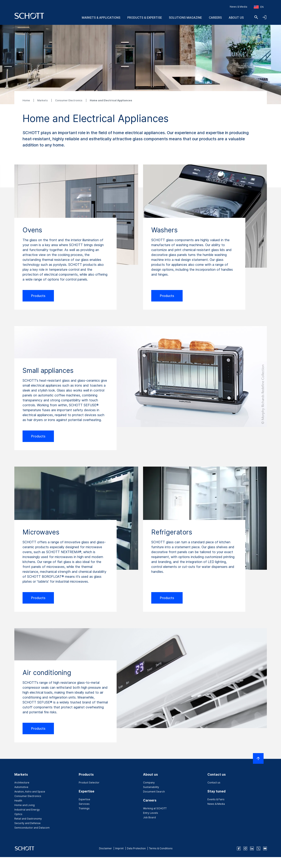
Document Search (154, 791)
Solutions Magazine (185, 17)
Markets (42, 100)
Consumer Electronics (69, 100)
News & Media (238, 6)
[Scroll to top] (258, 758)
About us (236, 17)
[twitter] (258, 848)
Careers (215, 17)
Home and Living (24, 805)
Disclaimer (105, 848)
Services (84, 803)
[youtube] (265, 848)
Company (149, 782)
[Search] (256, 17)
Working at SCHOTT (155, 808)
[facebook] (239, 848)
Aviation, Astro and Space (29, 791)
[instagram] (245, 848)
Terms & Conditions (161, 848)
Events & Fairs (215, 799)
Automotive (21, 787)
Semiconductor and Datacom (32, 827)
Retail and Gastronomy (28, 818)
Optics (18, 814)
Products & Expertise (144, 17)
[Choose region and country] (259, 7)
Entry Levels (150, 812)
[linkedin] (252, 848)
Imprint (119, 848)
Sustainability (151, 787)
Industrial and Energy (27, 809)
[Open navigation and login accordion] (264, 17)
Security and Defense (27, 823)
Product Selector (89, 782)
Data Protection (136, 848)
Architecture (21, 782)
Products (38, 296)
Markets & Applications (101, 17)
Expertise (84, 799)
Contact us (213, 782)
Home (27, 100)
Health (18, 800)
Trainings (84, 808)
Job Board (149, 817)
